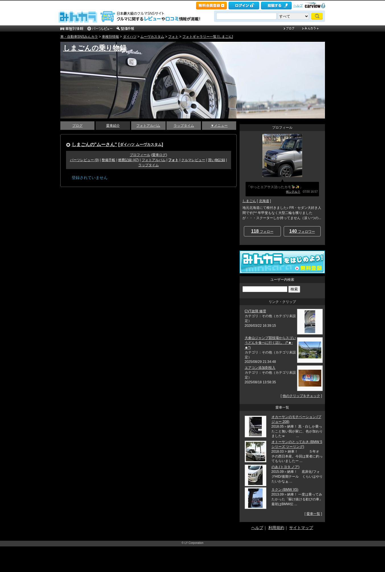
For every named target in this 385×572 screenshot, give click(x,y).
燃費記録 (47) (128, 160)
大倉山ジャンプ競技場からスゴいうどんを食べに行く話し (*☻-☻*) (270, 343)
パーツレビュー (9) (84, 160)
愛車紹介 (113, 126)
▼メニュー (219, 126)
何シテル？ (293, 191)
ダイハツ (130, 37)
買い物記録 (216, 160)
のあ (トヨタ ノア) (285, 467)
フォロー (262, 231)
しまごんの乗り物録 (94, 48)
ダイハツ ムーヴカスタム (141, 144)
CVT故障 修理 (255, 311)
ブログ (77, 126)
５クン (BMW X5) (284, 490)
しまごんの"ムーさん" (94, 144)
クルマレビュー (193, 160)
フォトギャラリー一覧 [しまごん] (207, 37)
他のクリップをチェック (301, 396)
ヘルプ (298, 5)
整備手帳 (108, 160)
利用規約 (276, 527)
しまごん (249, 201)
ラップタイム (184, 126)
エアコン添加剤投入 (260, 368)
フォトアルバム (148, 126)
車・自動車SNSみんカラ (79, 37)
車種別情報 (110, 37)
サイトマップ (301, 527)
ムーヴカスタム (152, 37)
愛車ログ (159, 155)
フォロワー (302, 231)
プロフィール (140, 155)
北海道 (264, 201)
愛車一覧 (313, 514)
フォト (173, 37)
